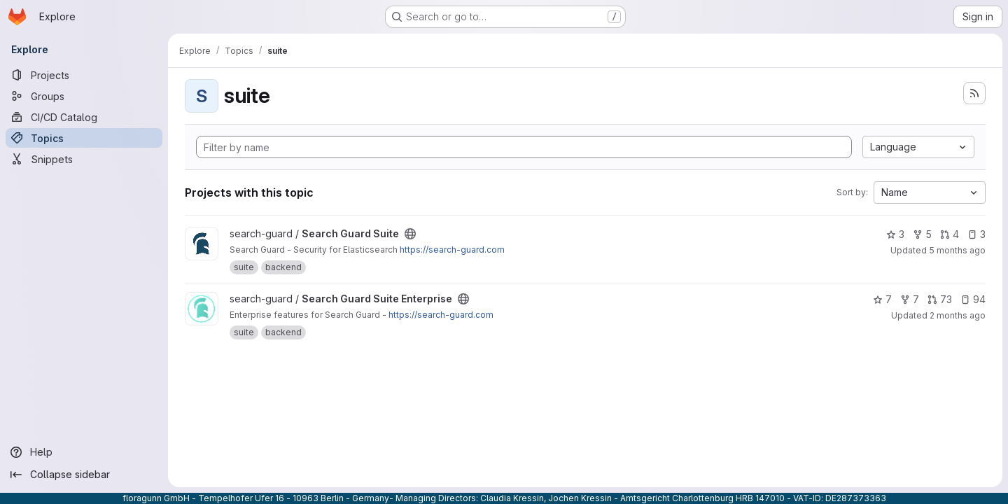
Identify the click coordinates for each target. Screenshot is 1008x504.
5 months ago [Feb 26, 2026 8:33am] (957, 250)
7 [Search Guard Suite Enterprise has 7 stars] (882, 299)
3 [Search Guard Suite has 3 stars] (895, 234)
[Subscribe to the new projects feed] (974, 93)
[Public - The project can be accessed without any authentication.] (410, 233)
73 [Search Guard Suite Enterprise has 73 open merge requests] (939, 299)
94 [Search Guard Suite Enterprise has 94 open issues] (973, 299)
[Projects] (84, 75)
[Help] (84, 452)
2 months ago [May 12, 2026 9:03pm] (958, 315)
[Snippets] (84, 159)
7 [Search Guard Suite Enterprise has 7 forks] (909, 299)
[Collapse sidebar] (84, 474)
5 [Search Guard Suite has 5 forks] (922, 234)
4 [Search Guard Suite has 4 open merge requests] (949, 234)
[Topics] (84, 138)
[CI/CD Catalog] (84, 117)
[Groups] (84, 96)
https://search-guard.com (452, 249)
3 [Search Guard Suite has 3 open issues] (976, 234)
